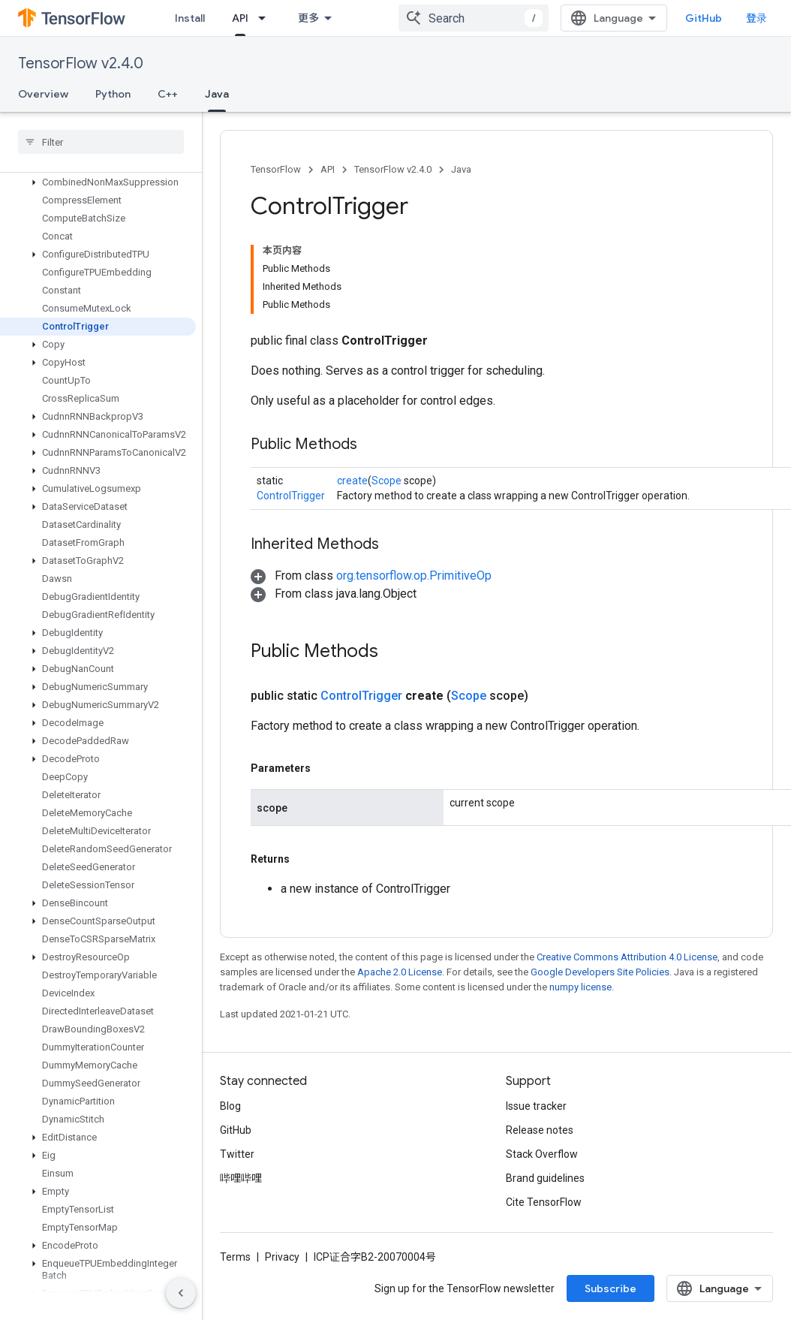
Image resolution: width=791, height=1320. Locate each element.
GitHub (703, 18)
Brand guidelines (545, 1178)
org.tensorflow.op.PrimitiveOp (414, 575)
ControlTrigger (291, 496)
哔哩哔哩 (241, 1178)
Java (461, 169)
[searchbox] (101, 142)
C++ (168, 94)
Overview (43, 94)
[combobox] (474, 18)
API (327, 169)
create (352, 481)
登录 (756, 18)
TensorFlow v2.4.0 (80, 63)
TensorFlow (276, 169)
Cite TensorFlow (544, 1202)
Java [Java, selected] (217, 94)
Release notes (539, 1130)
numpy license (580, 987)
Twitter (237, 1154)
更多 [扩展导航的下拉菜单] (308, 18)
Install (190, 18)
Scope (386, 481)
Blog (230, 1106)
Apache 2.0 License (399, 972)
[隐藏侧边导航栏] (181, 1293)
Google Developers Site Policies (600, 972)
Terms (235, 1257)
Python (113, 94)
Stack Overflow (542, 1154)
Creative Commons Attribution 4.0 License (627, 957)
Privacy (282, 1257)
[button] (98, 182)
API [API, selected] (240, 18)
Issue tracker (536, 1106)
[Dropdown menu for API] (266, 18)
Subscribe (610, 1288)
